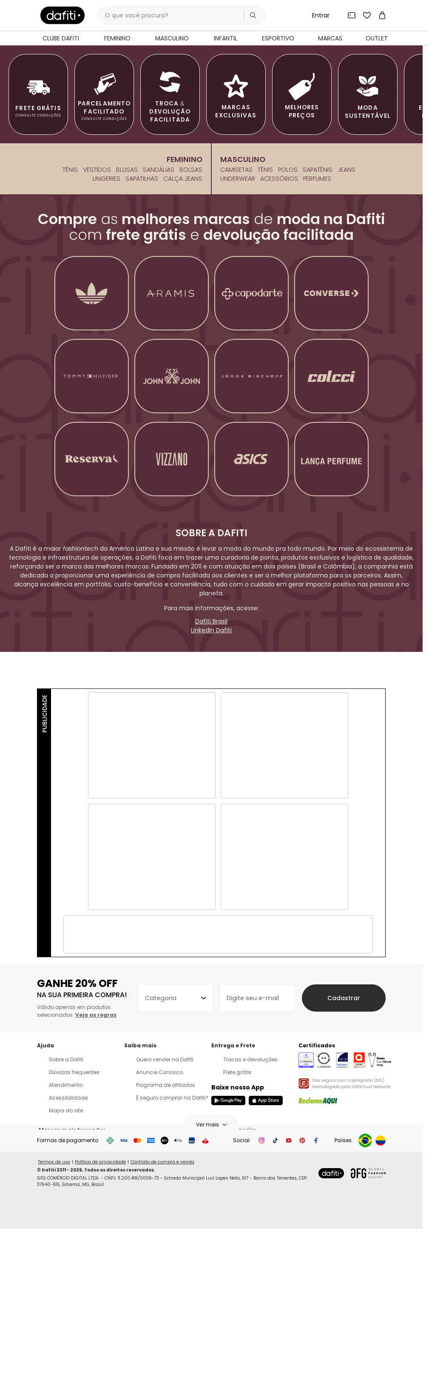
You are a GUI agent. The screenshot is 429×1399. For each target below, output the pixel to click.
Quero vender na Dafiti (158, 1240)
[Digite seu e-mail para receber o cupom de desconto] (268, 1179)
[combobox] (179, 1179)
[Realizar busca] (253, 15)
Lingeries (106, 359)
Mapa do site (60, 1291)
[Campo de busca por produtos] (181, 15)
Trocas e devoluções (244, 1240)
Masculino (242, 341)
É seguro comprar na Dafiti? (166, 1278)
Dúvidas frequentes (68, 1253)
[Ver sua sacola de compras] (382, 15)
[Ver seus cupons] (351, 15)
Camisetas (236, 350)
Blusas (127, 350)
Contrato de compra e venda (162, 1338)
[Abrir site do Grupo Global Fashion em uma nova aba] (368, 1350)
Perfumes (317, 359)
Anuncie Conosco (153, 1253)
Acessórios (279, 359)
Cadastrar (351, 1179)
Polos (288, 350)
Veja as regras (95, 1196)
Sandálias (158, 350)
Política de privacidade (100, 1338)
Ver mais (211, 1305)
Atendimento (59, 1266)
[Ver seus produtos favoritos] (367, 15)
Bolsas (190, 350)
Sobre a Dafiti (60, 1240)
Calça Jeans (182, 359)
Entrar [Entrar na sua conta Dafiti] (321, 15)
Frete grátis (231, 1253)
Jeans (346, 350)
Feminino (184, 341)
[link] (62, 15)
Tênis (70, 350)
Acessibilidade (62, 1278)
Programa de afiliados (159, 1266)
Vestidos (97, 350)
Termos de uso (54, 1338)
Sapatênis (317, 350)
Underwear (237, 359)
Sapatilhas (141, 359)
